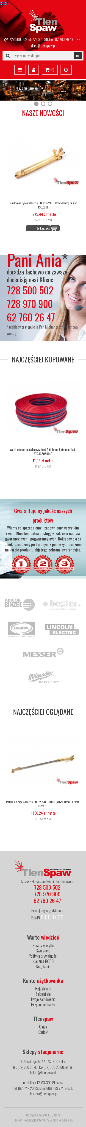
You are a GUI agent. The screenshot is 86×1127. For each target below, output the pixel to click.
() (49, 69)
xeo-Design (66, 1119)
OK (78, 55)
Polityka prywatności (43, 956)
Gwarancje (43, 951)
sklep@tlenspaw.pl (43, 46)
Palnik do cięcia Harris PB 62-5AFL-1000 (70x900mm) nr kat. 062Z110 (43, 804)
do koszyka (43, 228)
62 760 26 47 (64, 39)
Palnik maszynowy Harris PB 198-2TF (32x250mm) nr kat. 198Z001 (43, 205)
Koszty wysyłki (43, 945)
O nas (43, 1027)
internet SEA (44, 1119)
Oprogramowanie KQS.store (43, 1114)
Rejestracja (43, 989)
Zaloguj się (43, 994)
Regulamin (43, 966)
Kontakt (43, 1032)
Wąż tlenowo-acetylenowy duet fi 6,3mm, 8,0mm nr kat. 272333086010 (43, 451)
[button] (36, 103)
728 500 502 (18, 39)
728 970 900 (41, 39)
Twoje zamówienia (43, 999)
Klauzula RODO (43, 961)
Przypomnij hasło (43, 1004)
